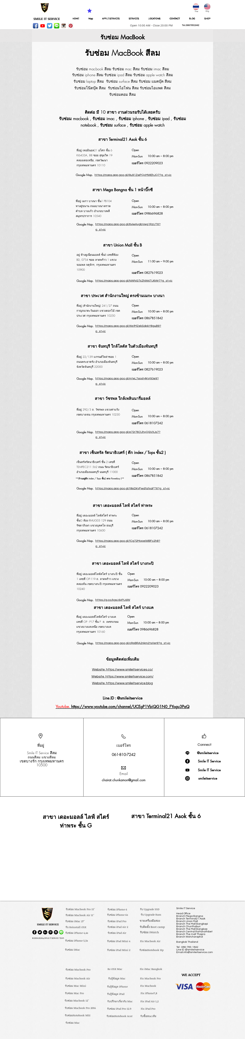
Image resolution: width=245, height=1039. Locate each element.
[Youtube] (42, 25)
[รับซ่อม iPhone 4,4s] (76, 933)
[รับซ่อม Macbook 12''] (77, 1000)
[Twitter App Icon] (49, 25)
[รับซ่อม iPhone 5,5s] (76, 940)
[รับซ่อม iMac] (72, 949)
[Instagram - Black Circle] (56, 932)
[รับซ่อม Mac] (72, 1022)
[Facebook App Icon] (35, 25)
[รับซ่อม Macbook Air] (77, 978)
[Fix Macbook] (148, 986)
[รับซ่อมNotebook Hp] (151, 950)
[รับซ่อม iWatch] (149, 932)
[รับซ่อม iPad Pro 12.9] (119, 1008)
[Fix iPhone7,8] (149, 993)
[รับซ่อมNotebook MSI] (77, 1015)
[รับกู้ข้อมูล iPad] (115, 994)
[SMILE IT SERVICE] (46, 19)
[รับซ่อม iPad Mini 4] (119, 941)
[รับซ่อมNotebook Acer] (119, 1016)
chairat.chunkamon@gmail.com (123, 780)
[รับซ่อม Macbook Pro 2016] (80, 1008)
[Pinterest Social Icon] (70, 25)
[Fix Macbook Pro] (150, 978)
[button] (150, 25)
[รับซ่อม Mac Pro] (74, 993)
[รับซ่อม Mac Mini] (75, 986)
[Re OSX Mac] (115, 969)
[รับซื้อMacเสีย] (148, 1016)
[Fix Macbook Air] (150, 941)
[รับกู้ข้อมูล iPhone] (117, 986)
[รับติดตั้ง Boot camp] (152, 927)
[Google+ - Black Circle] (45, 932)
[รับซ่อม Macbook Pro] (78, 969)
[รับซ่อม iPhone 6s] (117, 915)
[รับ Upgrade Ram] (151, 914)
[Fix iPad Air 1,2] (149, 1001)
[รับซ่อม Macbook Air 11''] (80, 915)
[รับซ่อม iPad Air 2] (117, 927)
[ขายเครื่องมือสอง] (149, 920)
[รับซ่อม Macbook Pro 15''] (80, 909)
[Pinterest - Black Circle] (50, 932)
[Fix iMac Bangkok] (151, 969)
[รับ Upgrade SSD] (150, 909)
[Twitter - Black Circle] (40, 932)
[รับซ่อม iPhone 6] (117, 909)
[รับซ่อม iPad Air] (117, 933)
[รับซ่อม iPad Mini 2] (119, 950)
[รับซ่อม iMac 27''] (75, 921)
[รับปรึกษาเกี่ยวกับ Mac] (120, 1001)
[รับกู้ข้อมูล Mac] (116, 978)
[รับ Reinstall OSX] (75, 927)
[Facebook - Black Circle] (34, 932)
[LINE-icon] (56, 25)
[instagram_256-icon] (63, 25)
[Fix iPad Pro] (148, 1008)
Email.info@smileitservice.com (194, 952)
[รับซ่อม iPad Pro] (117, 921)
